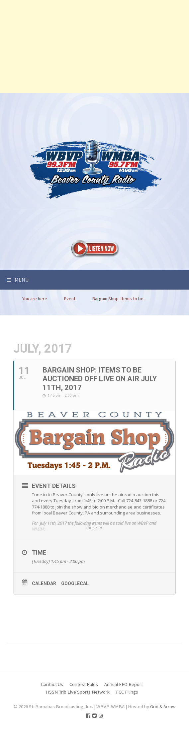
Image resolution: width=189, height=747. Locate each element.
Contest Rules (83, 704)
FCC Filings (127, 712)
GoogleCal (75, 603)
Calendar (44, 603)
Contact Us (52, 704)
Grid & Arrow (163, 726)
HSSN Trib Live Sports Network (78, 712)
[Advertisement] (94, 46)
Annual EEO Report (123, 704)
